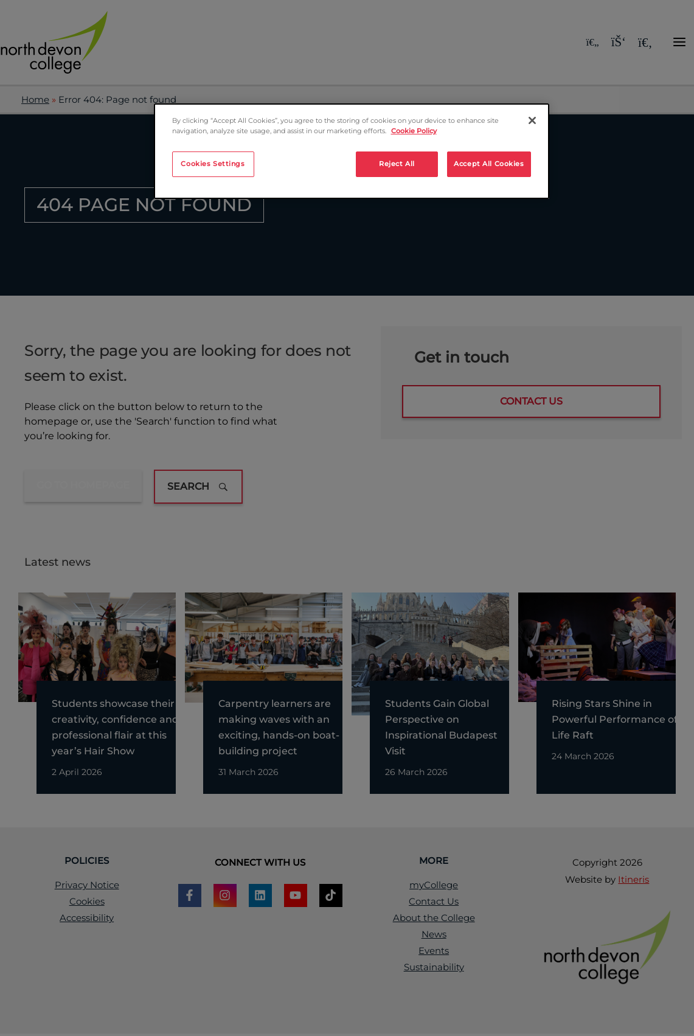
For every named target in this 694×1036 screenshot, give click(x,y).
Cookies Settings (213, 163)
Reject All (397, 163)
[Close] (532, 120)
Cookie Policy (414, 131)
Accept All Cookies (489, 163)
